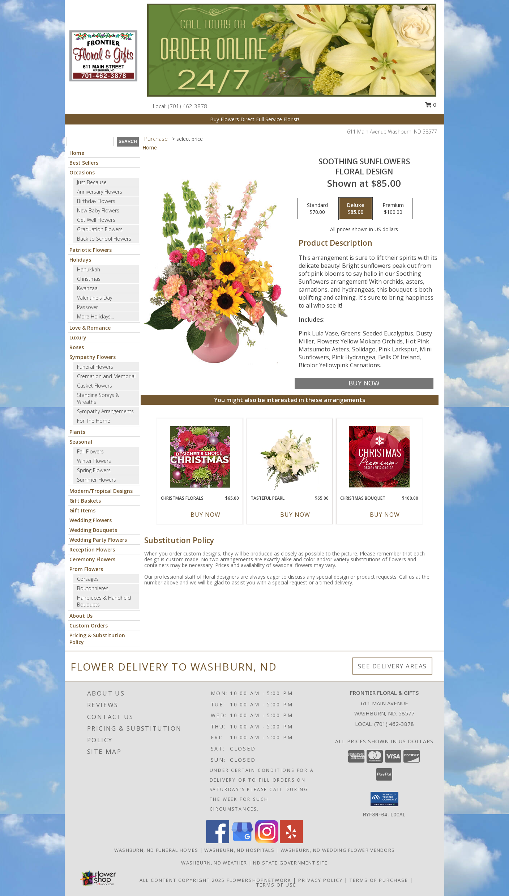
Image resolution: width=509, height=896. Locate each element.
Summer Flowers (96, 479)
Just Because (92, 182)
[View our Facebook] (217, 841)
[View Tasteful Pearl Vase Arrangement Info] (290, 456)
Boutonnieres (92, 588)
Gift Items (82, 510)
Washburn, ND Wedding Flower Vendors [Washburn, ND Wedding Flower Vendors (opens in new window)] (338, 850)
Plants (77, 431)
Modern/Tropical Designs (101, 490)
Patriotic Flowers (90, 249)
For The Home (93, 420)
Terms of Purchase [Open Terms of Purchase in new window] (379, 880)
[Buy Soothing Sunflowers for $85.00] (364, 383)
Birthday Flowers (96, 201)
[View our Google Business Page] (242, 841)
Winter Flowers (94, 460)
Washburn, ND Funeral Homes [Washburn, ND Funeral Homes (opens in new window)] (156, 850)
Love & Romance (90, 327)
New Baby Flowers (98, 210)
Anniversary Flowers (99, 191)
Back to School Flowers (104, 238)
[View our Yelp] (291, 841)
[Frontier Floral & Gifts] (103, 55)
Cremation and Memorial (106, 376)
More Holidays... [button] (95, 316)
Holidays (80, 259)
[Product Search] (90, 141)
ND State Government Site (290, 862)
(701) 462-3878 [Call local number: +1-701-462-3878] (187, 106)
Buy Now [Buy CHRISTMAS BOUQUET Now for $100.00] (385, 515)
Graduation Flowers (100, 229)
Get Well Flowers (96, 219)
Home (76, 152)
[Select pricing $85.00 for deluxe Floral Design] (355, 208)
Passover (87, 307)
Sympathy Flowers (92, 357)
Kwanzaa (87, 288)
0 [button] (430, 104)
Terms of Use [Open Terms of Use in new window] (276, 885)
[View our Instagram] (266, 841)
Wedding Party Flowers (98, 539)
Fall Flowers (90, 451)
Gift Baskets (85, 500)
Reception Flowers (92, 549)
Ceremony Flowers (92, 559)
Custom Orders (88, 625)
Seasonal (80, 441)
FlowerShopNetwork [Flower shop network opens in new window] (259, 880)
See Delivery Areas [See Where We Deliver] (392, 666)
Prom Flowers (86, 569)
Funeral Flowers (95, 366)
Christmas (88, 278)
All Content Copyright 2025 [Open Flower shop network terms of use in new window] (182, 880)
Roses (76, 347)
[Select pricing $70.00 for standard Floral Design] (317, 208)
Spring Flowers (94, 470)
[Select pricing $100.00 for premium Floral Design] (393, 208)
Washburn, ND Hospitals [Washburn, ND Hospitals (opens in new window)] (239, 850)
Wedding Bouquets (93, 530)
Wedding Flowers (90, 520)
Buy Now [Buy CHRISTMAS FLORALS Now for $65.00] (206, 515)
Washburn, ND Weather (214, 862)
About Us (81, 615)
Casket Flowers (94, 385)
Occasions (82, 172)
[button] (384, 799)
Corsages (88, 578)
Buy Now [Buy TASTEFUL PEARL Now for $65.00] (295, 515)
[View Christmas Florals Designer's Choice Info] (200, 457)
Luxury (77, 337)
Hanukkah (88, 269)
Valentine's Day (94, 297)
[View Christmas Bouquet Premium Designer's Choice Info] (379, 457)
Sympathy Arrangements (105, 411)
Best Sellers (83, 162)
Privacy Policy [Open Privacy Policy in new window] (320, 880)
